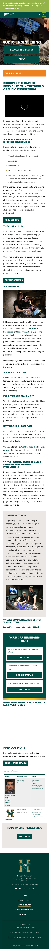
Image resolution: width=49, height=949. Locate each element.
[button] (24, 73)
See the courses (14, 280)
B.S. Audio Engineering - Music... (24, 928)
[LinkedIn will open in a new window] (26, 888)
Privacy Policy (24, 914)
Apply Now (24, 689)
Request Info (12, 220)
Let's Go (24, 657)
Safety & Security (24, 905)
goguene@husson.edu (23, 782)
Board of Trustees (24, 900)
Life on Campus (24, 675)
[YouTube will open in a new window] (21, 888)
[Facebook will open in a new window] (17, 888)
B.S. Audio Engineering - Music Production (24, 937)
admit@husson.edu (22, 812)
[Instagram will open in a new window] (30, 888)
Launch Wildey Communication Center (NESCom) (21, 627)
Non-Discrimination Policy (24, 910)
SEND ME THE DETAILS (16, 763)
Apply (22, 59)
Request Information (22, 50)
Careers (24, 896)
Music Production (24, 332)
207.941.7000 (16, 884)
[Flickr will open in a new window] (33, 888)
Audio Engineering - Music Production (24, 933)
